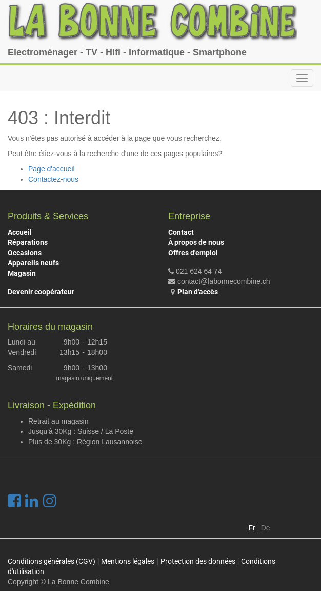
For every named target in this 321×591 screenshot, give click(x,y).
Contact (181, 232)
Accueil (20, 232)
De (265, 528)
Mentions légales (127, 561)
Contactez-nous (53, 179)
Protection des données (198, 561)
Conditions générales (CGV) (51, 561)
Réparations (28, 242)
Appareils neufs (33, 263)
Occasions (25, 253)
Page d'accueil (51, 169)
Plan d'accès (197, 292)
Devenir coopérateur (41, 292)
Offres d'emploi (193, 253)
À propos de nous (196, 242)
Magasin (22, 273)
